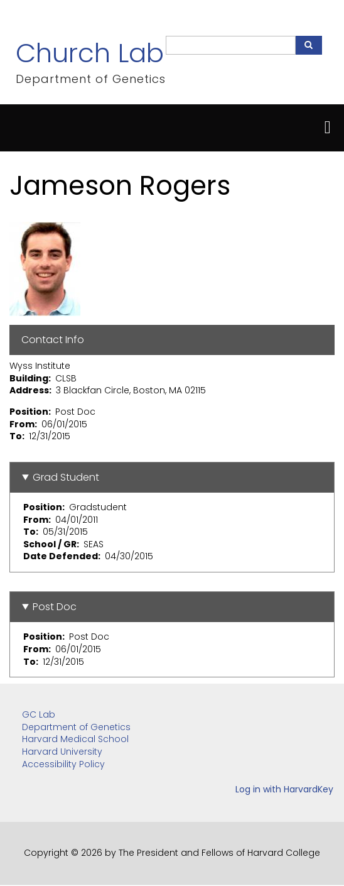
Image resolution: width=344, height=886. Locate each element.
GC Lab (38, 714)
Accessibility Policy (63, 764)
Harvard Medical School (75, 739)
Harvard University (62, 751)
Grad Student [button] (66, 477)
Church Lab (90, 53)
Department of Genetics (76, 727)
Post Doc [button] (55, 606)
